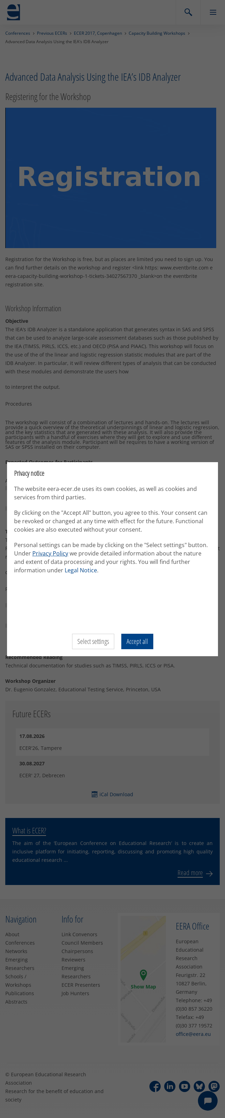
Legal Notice (81, 570)
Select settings (93, 641)
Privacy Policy (50, 553)
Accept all (137, 641)
